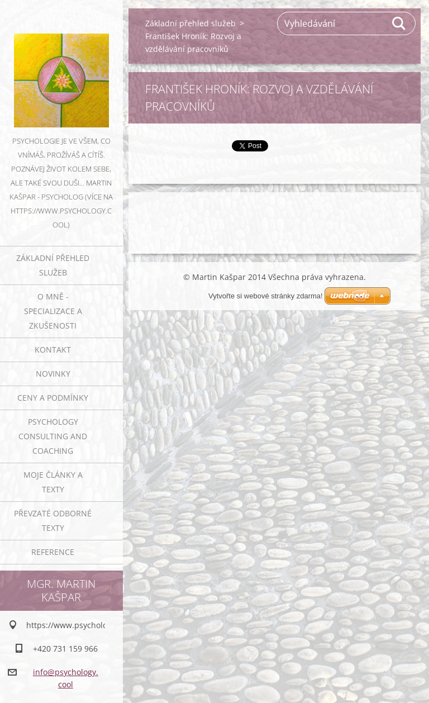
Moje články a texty (53, 482)
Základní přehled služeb (52, 265)
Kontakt (53, 349)
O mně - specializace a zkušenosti (53, 311)
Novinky (53, 373)
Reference (52, 552)
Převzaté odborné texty (53, 520)
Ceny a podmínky (52, 397)
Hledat (399, 23)
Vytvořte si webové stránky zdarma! (265, 296)
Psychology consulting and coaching (52, 436)
